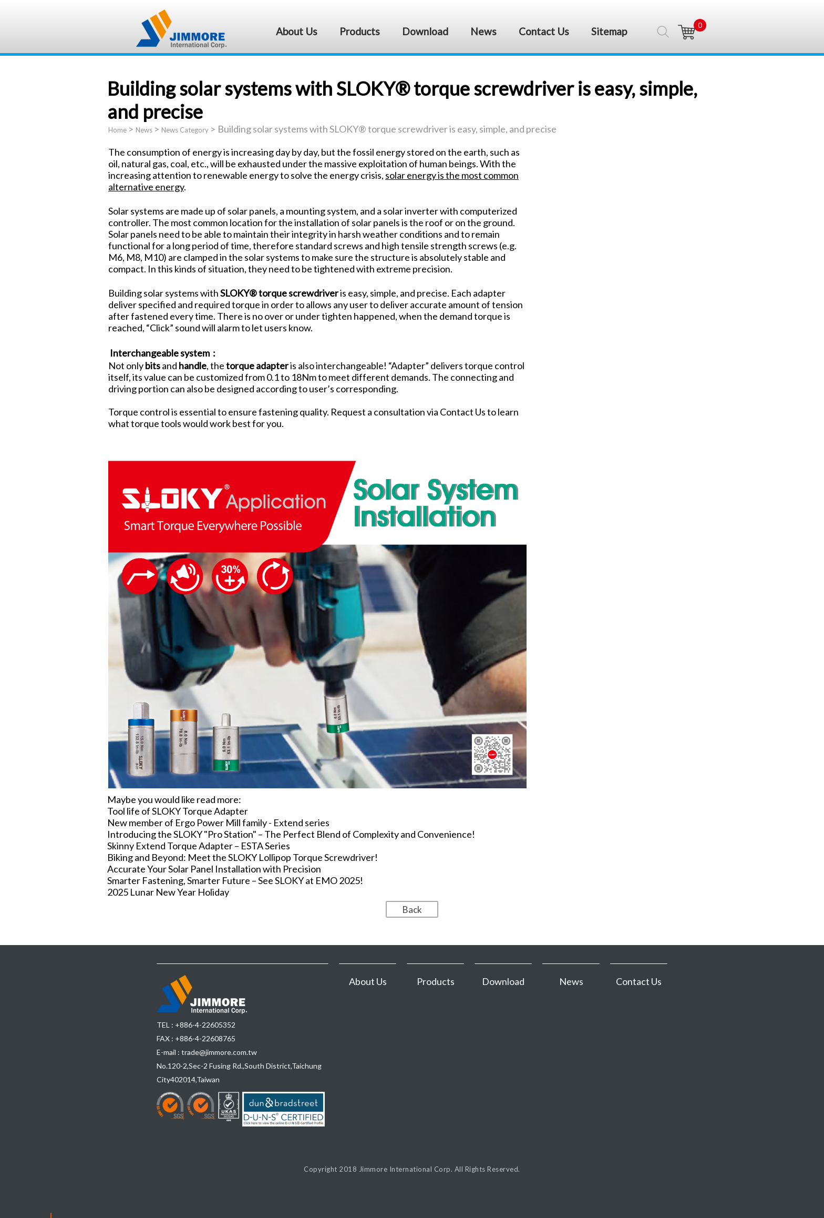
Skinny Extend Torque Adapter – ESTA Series (198, 845)
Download (425, 31)
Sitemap (609, 31)
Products (359, 31)
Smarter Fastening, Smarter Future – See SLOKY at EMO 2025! (235, 880)
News (483, 31)
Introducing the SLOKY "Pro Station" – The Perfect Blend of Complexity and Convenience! (291, 834)
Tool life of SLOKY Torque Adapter (177, 811)
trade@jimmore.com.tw (219, 1052)
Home (117, 130)
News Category (185, 130)
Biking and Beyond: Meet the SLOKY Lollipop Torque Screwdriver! (242, 857)
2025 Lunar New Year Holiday (168, 892)
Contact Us (544, 31)
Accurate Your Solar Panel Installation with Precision (214, 869)
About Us (296, 31)
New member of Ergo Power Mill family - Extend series (218, 822)
